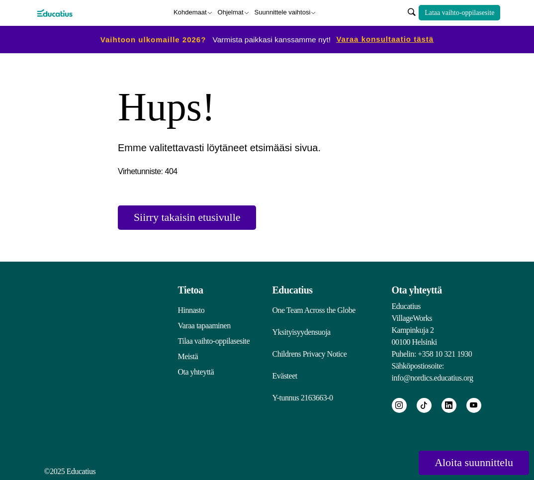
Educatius (292, 290)
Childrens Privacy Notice (309, 354)
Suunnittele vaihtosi (283, 12)
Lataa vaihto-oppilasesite (459, 12)
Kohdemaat (190, 12)
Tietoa (190, 290)
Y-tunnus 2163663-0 (302, 397)
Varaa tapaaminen (204, 325)
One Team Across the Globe (314, 310)
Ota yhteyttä (196, 372)
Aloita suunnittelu (474, 463)
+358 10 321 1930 (445, 354)
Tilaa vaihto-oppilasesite (214, 341)
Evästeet (284, 376)
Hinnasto (191, 310)
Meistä (188, 356)
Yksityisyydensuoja (301, 332)
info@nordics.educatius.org (432, 378)
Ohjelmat (231, 12)
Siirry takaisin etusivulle (187, 217)
